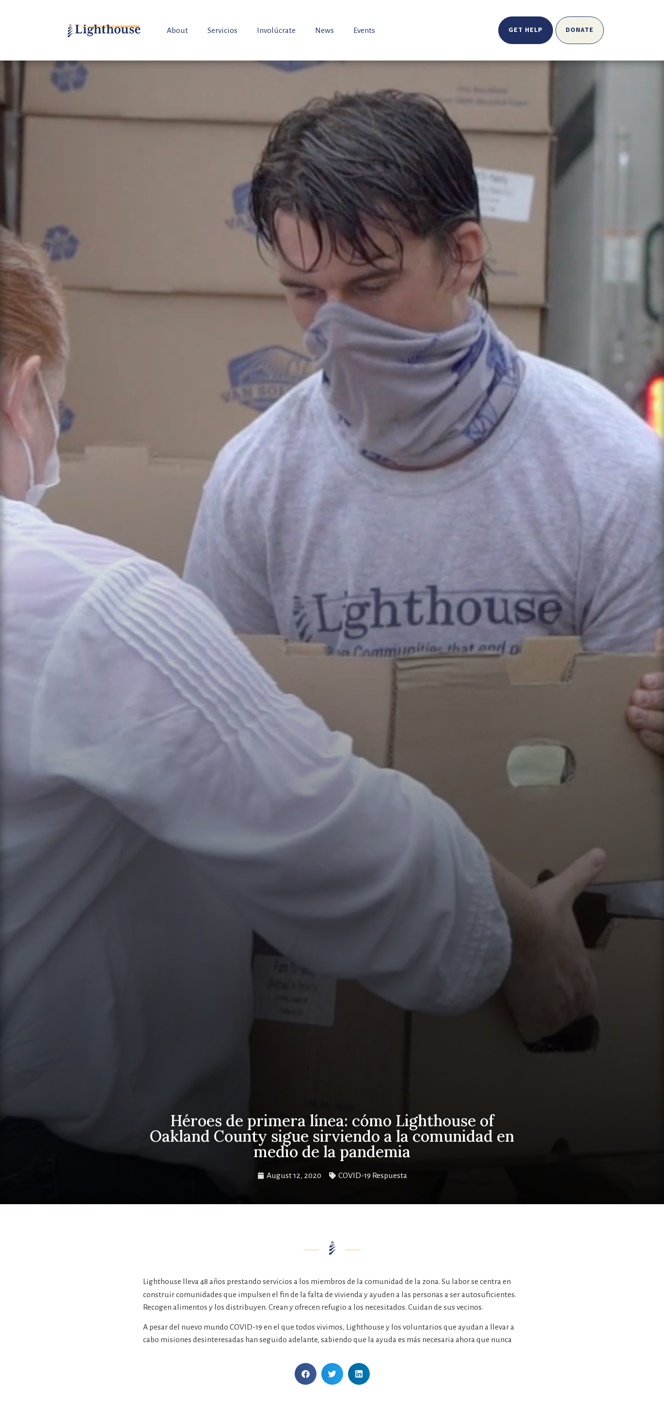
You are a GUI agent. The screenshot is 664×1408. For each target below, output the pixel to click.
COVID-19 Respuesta (372, 1175)
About (177, 30)
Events (364, 30)
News (324, 30)
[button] (305, 1374)
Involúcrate (276, 30)
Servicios (222, 30)
